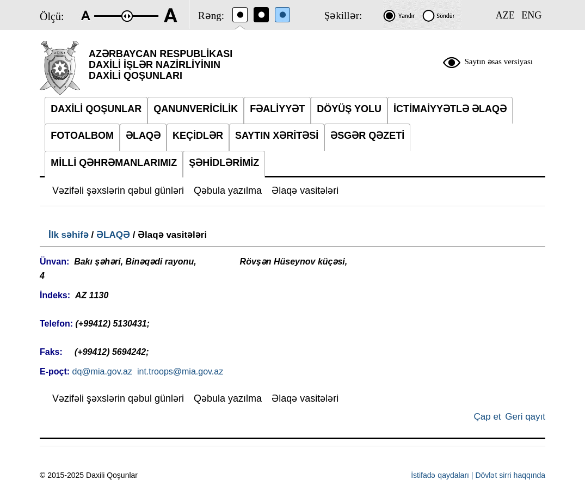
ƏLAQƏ (113, 235)
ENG (531, 15)
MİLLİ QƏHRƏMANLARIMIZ (114, 162)
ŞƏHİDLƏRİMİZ (224, 162)
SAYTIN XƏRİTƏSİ (276, 135)
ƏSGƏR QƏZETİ (367, 135)
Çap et (487, 416)
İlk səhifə (68, 235)
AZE (505, 15)
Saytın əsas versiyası (499, 61)
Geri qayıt (525, 416)
